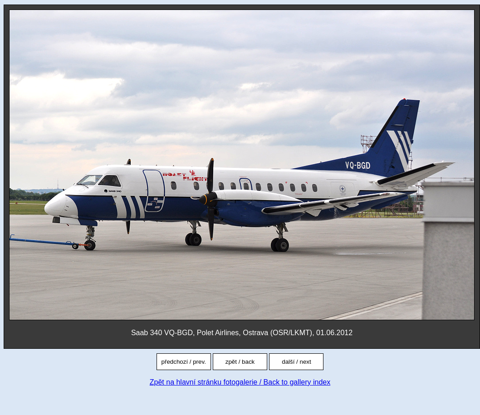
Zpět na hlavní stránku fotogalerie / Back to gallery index (240, 382)
